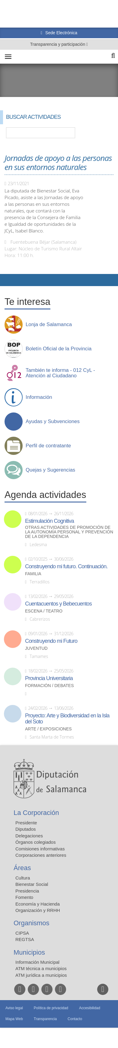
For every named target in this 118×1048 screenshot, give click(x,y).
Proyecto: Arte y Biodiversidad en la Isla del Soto (67, 719)
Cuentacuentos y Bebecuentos (58, 604)
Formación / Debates (49, 685)
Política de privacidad (51, 1008)
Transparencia (45, 1019)
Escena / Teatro (43, 611)
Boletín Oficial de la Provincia (58, 349)
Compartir (7, 280)
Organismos (31, 923)
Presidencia (27, 890)
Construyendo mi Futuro (51, 641)
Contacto (75, 1019)
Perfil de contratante (48, 446)
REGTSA (24, 939)
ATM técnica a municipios (41, 968)
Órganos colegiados (35, 842)
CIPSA (22, 933)
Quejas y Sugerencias (50, 470)
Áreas (22, 868)
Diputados (25, 829)
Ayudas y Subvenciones (53, 421)
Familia (33, 574)
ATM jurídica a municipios (41, 975)
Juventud (36, 648)
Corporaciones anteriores (40, 855)
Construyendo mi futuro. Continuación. (66, 566)
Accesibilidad (89, 1008)
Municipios (29, 952)
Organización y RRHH (37, 910)
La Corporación (36, 812)
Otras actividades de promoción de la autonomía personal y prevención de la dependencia (69, 532)
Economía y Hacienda (37, 903)
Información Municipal (37, 962)
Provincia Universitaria (49, 678)
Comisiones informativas (40, 848)
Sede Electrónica (60, 32)
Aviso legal (14, 1008)
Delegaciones (29, 835)
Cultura (22, 877)
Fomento (24, 897)
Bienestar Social (31, 884)
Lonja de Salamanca (49, 324)
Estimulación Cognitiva (49, 521)
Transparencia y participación (58, 44)
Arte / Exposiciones (48, 729)
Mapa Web (14, 1019)
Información (39, 397)
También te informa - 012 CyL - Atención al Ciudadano (60, 373)
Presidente (26, 822)
